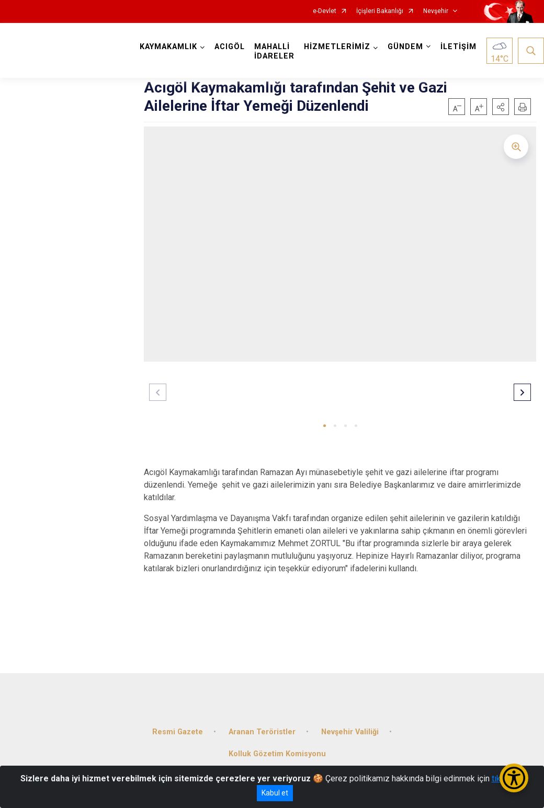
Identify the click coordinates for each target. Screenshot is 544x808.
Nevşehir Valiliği (350, 732)
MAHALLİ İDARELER (274, 51)
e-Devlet (324, 11)
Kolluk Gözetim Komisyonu (277, 753)
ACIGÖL (229, 46)
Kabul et (275, 793)
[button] (500, 106)
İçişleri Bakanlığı (379, 11)
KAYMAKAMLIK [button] (168, 46)
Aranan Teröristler (262, 732)
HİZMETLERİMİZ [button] (337, 46)
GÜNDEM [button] (405, 46)
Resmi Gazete (177, 732)
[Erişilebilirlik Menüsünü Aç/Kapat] (514, 778)
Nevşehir (435, 11)
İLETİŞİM (458, 46)
